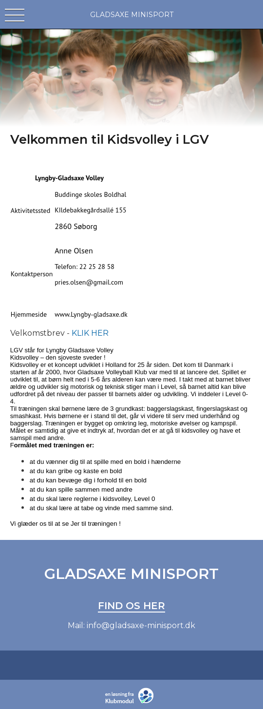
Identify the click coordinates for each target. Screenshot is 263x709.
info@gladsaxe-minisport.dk (141, 625)
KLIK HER (90, 333)
